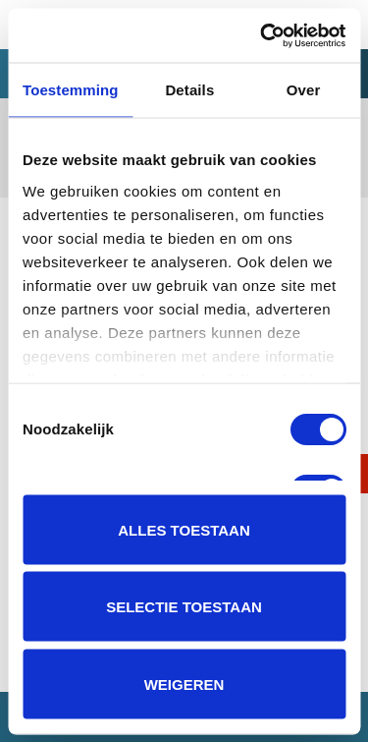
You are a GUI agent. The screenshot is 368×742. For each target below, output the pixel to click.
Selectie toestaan (184, 607)
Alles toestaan (183, 529)
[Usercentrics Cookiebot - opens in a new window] (262, 35)
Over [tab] (304, 90)
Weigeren (184, 683)
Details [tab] (189, 90)
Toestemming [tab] (71, 90)
